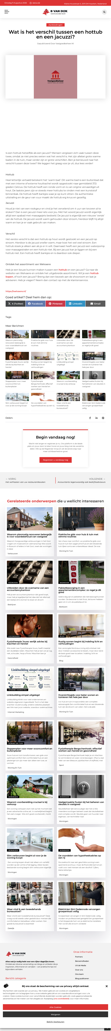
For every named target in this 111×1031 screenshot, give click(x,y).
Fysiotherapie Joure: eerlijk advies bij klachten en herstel (17, 364)
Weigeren (55, 1014)
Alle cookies (55, 1007)
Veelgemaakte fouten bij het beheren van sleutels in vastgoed (93, 384)
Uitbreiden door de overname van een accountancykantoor (66, 343)
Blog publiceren (82, 978)
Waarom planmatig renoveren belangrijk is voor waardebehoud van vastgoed (29, 535)
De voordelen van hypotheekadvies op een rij (79, 856)
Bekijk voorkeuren (55, 1022)
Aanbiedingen (55, 25)
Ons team (79, 974)
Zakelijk (12, 904)
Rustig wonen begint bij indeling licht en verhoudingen (41, 364)
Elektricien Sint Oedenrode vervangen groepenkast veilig (93, 405)
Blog (62, 636)
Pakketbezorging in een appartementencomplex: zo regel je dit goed (93, 343)
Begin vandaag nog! (55, 437)
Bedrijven (13, 583)
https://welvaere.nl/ (16, 291)
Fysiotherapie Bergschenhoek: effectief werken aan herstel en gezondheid (80, 749)
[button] (106, 986)
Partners (79, 957)
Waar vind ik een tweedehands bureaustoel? (64, 405)
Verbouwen (13, 529)
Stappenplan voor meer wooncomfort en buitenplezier (15, 384)
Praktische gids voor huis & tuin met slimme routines (42, 343)
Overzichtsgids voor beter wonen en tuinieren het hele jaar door (93, 364)
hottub (63, 269)
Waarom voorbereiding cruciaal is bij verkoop (27, 803)
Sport (62, 743)
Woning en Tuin (67, 529)
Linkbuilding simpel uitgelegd (23, 695)
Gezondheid (14, 636)
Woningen (13, 797)
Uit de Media (80, 965)
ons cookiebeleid (61, 999)
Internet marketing (17, 690)
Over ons (79, 970)
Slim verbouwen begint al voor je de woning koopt (26, 856)
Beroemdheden (82, 961)
